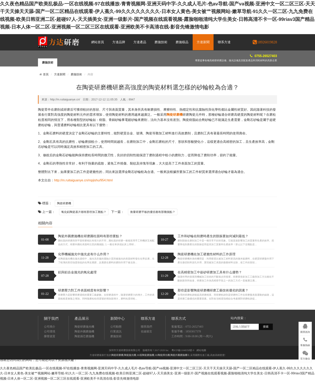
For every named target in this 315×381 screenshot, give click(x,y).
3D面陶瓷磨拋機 (145, 376)
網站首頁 (97, 42)
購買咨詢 (305, 327)
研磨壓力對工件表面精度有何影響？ (83, 290)
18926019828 (265, 42)
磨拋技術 (160, 42)
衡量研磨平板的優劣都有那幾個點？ (152, 211)
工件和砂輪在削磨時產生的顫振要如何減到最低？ (213, 236)
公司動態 (116, 347)
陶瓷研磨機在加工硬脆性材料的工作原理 (206, 254)
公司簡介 (49, 347)
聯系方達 (224, 42)
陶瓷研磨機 (64, 203)
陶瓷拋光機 (130, 376)
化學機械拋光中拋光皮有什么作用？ (83, 254)
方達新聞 (203, 42)
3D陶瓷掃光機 (162, 376)
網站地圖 (201, 371)
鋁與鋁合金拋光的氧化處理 (77, 272)
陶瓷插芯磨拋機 (84, 357)
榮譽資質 (49, 357)
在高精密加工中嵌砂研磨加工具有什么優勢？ (210, 272)
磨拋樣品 (182, 42)
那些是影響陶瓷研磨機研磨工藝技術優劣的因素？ (213, 290)
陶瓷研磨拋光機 (84, 347)
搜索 (266, 347)
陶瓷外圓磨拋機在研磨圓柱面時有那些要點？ (90, 236)
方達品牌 (118, 42)
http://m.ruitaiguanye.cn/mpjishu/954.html (83, 180)
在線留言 (146, 352)
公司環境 (49, 352)
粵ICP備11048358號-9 (183, 371)
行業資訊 (116, 352)
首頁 (46, 74)
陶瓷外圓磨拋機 (84, 352)
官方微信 (305, 354)
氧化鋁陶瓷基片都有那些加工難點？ (83, 211)
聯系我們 (146, 347)
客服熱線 (305, 341)
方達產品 (139, 42)
